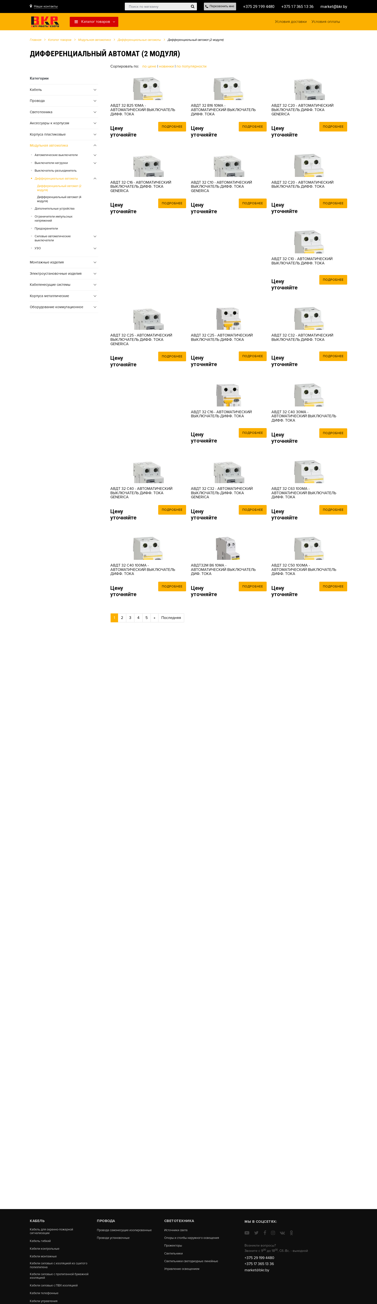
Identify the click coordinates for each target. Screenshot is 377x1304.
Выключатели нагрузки (51, 165)
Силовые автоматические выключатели (53, 240)
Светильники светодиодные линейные (186, 1268)
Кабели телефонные (46, 1298)
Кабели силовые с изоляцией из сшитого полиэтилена (55, 1268)
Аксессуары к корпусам (49, 125)
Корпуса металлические (49, 298)
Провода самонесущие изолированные (115, 1232)
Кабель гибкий (41, 1242)
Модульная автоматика (94, 42)
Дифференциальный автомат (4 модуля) (59, 201)
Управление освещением (184, 1278)
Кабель (36, 91)
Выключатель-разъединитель (56, 173)
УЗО (38, 250)
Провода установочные (115, 1242)
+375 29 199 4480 (252, 6)
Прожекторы (174, 1250)
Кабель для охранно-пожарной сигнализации (54, 1232)
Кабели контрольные (46, 1250)
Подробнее (172, 156)
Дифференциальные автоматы (139, 42)
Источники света (177, 1230)
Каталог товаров (92, 22)
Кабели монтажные (45, 1258)
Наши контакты (46, 6)
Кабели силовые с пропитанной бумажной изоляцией (55, 1280)
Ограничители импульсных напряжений (53, 221)
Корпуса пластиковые (48, 136)
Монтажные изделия (47, 264)
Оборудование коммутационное (56, 309)
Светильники (174, 1258)
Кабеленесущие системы (50, 286)
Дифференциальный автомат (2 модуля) (59, 190)
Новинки (166, 68)
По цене (149, 68)
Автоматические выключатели (56, 157)
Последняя (171, 810)
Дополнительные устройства (55, 210)
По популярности (191, 68)
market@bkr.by (333, 6)
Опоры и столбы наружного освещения (186, 1240)
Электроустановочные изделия (56, 275)
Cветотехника (41, 114)
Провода (37, 102)
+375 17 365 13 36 (294, 6)
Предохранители (46, 230)
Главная (35, 42)
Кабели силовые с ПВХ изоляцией (57, 1290)
